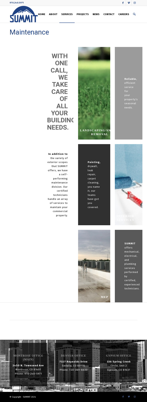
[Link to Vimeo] (128, 3)
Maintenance (29, 32)
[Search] (134, 14)
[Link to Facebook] (123, 3)
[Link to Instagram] (134, 3)
